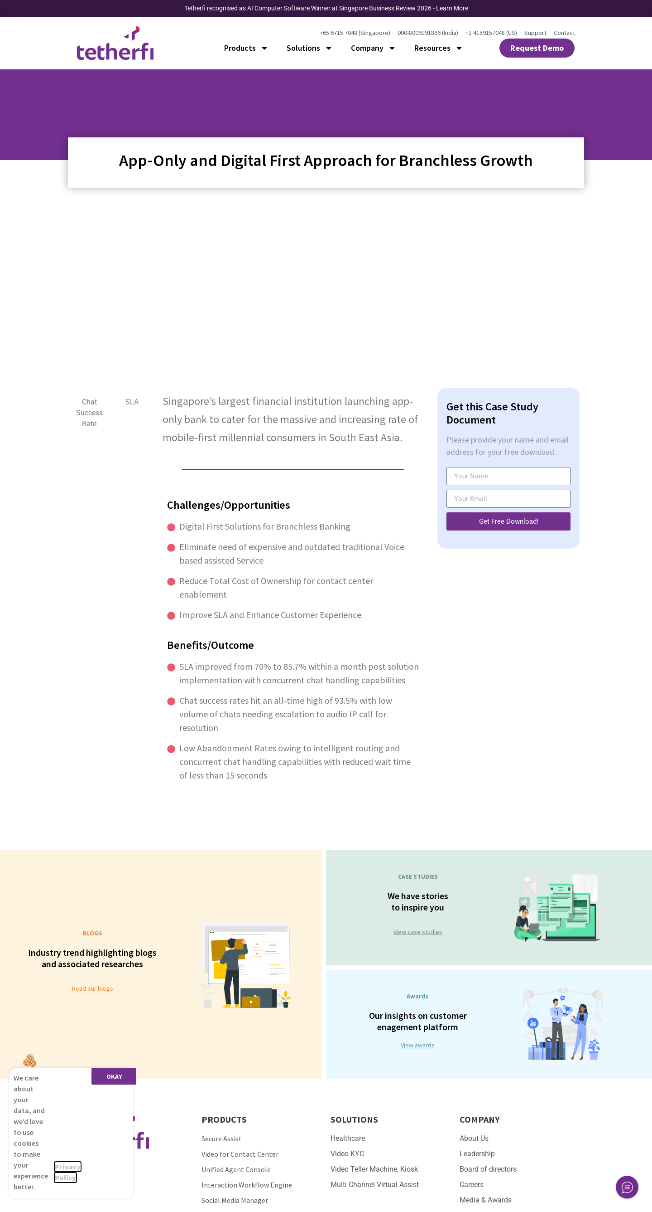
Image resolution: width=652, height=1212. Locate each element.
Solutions (310, 48)
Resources (438, 48)
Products (246, 48)
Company (373, 48)
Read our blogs (92, 988)
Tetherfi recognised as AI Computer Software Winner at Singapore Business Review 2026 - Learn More (326, 8)
